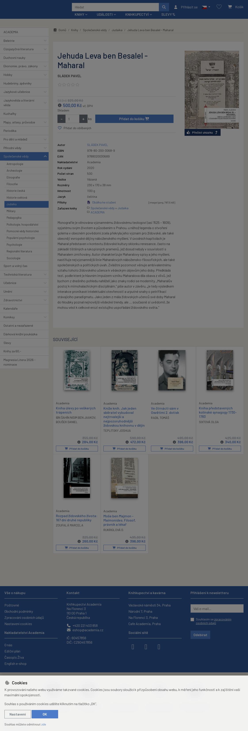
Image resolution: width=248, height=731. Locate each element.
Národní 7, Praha (140, 611)
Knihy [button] (79, 20)
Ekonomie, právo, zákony (21, 72)
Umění (8, 297)
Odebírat (200, 635)
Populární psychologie (21, 244)
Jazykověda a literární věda (19, 108)
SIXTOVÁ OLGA (209, 428)
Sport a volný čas (15, 272)
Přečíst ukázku (203, 138)
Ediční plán (12, 651)
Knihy (74, 36)
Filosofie (12, 190)
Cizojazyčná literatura (19, 55)
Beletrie (9, 46)
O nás (8, 645)
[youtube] (159, 646)
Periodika (10, 136)
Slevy (7, 348)
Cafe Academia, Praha (144, 624)
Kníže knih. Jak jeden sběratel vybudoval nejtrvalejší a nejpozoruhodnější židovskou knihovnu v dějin (124, 422)
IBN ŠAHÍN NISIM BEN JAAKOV (75, 423)
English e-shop (15, 663)
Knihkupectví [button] (137, 20)
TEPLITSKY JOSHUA (117, 436)
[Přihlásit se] (186, 10)
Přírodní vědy (12, 153)
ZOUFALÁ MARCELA (69, 531)
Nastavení (18, 714)
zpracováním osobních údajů (213, 621)
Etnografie (13, 183)
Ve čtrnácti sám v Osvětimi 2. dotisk (165, 416)
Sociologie (13, 264)
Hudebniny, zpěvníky (18, 89)
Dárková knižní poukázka (20, 340)
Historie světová (17, 203)
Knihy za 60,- (12, 357)
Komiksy (9, 323)
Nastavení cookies (18, 624)
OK (45, 714)
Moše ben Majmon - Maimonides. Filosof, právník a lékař (119, 526)
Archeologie (14, 176)
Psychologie (14, 250)
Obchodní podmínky (18, 611)
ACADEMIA (11, 38)
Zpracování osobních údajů (24, 617)
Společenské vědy (16, 162)
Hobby (8, 81)
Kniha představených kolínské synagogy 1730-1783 (218, 418)
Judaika (12, 210)
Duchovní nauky (14, 63)
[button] (206, 10)
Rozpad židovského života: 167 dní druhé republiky (76, 524)
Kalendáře (11, 314)
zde (43, 724)
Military (11, 217)
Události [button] (105, 20)
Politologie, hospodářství (22, 230)
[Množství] (72, 125)
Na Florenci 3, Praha (143, 617)
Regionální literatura (19, 257)
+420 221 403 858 (82, 625)
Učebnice (10, 289)
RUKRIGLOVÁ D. (113, 536)
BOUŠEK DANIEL (67, 428)
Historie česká (16, 196)
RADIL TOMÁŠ (160, 424)
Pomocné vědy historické (23, 237)
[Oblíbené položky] (219, 10)
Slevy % (168, 20)
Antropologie (15, 170)
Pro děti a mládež (15, 145)
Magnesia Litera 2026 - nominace (20, 368)
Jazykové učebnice (17, 98)
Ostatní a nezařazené (18, 331)
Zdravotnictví (13, 306)
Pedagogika (14, 223)
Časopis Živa (14, 657)
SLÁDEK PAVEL (69, 82)
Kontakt (73, 593)
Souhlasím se (213, 621)
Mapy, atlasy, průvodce (19, 128)
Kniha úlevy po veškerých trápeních (76, 416)
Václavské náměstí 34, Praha (149, 605)
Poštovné (11, 605)
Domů (59, 36)
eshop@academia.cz (85, 630)
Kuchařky (10, 119)
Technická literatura (18, 280)
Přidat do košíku (134, 125)
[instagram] (145, 646)
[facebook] (132, 646)
